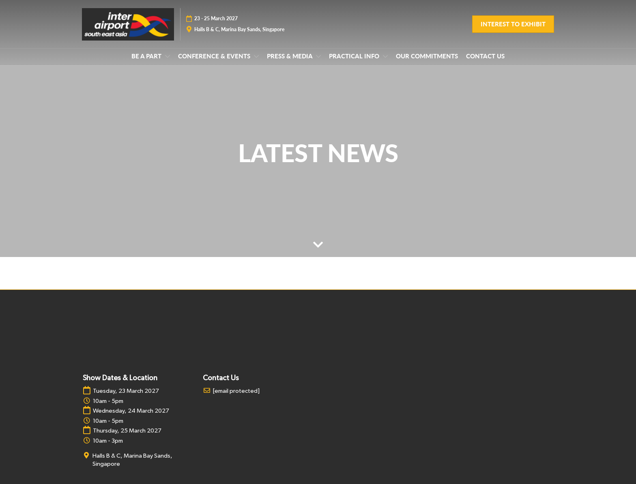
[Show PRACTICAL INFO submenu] (385, 56)
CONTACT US (485, 56)
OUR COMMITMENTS (427, 56)
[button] (513, 24)
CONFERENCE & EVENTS (215, 56)
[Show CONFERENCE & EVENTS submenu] (256, 56)
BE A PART (147, 56)
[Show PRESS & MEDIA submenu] (318, 56)
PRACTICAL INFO (355, 56)
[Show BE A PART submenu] (167, 56)
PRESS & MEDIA (290, 56)
